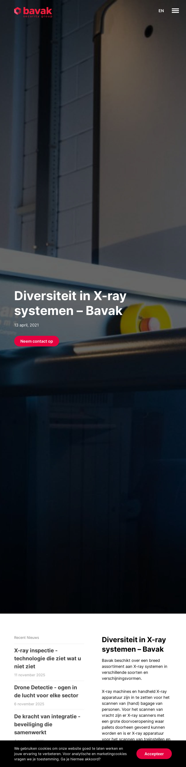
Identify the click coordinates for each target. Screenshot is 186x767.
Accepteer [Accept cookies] (154, 754)
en (161, 10)
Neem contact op (36, 341)
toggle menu (178, 10)
